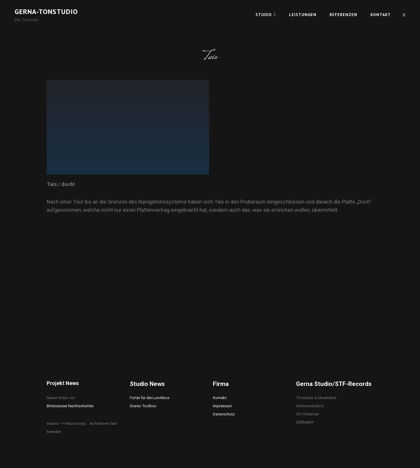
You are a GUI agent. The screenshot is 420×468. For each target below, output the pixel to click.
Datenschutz (224, 414)
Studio (264, 14)
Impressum (222, 406)
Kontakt (380, 14)
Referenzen (343, 14)
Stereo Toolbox (143, 406)
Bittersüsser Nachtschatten (70, 406)
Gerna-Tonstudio (46, 11)
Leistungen (302, 14)
